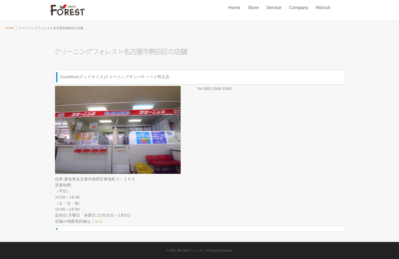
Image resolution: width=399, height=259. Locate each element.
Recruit (323, 10)
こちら (97, 221)
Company (298, 10)
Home (234, 10)
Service (273, 10)
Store (253, 10)
